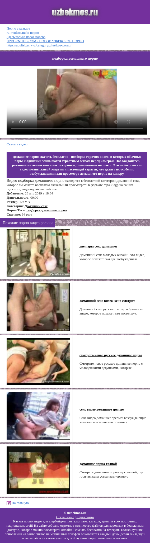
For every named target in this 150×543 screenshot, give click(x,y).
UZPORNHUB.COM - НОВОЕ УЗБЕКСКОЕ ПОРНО (45, 41)
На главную (18, 503)
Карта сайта (85, 517)
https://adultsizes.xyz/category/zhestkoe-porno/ (39, 45)
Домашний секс (36, 206)
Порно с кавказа (18, 28)
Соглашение (65, 517)
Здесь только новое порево (26, 37)
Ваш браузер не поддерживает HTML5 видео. (77, 102)
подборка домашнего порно (46, 210)
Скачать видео (17, 144)
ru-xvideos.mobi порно (23, 33)
